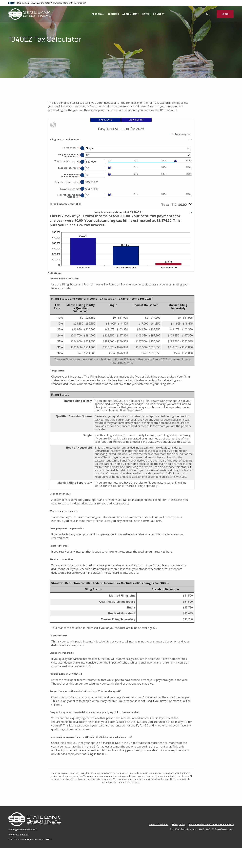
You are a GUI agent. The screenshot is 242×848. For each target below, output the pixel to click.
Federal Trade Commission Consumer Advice (211, 824)
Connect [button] (159, 14)
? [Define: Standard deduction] (82, 182)
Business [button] (113, 14)
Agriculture (130, 14)
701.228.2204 (22, 834)
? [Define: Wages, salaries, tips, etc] (82, 161)
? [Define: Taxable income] (82, 188)
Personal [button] (98, 14)
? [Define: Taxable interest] (82, 168)
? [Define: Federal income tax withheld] (82, 195)
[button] (121, 139)
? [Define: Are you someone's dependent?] (82, 155)
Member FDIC (204, 829)
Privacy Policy (178, 824)
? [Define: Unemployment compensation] (82, 175)
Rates (146, 14)
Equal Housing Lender (224, 829)
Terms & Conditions (158, 824)
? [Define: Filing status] (82, 148)
